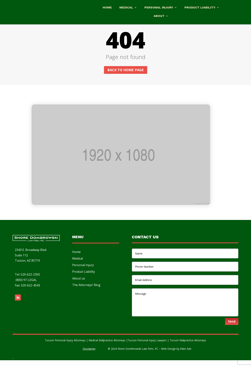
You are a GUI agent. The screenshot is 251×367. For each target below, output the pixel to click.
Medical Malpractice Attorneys (107, 347)
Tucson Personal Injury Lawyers (147, 347)
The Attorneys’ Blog (86, 292)
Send (231, 328)
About (159, 16)
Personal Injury (158, 7)
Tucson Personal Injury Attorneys (65, 347)
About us (78, 285)
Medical (126, 7)
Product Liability (199, 7)
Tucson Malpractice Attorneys (188, 347)
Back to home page (125, 76)
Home (107, 7)
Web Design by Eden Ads (176, 355)
